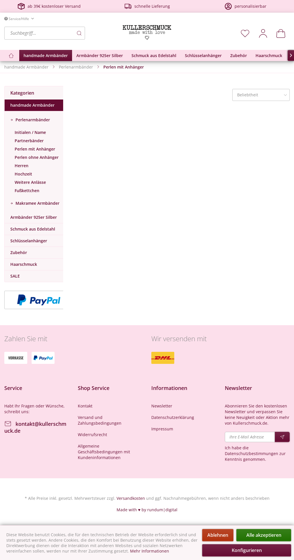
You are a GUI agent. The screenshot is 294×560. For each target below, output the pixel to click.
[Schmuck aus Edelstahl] (154, 55)
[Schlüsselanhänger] (203, 55)
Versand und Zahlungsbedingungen (99, 420)
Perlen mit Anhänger (35, 149)
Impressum (162, 429)
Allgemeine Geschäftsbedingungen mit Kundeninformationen (104, 451)
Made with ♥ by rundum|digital (147, 509)
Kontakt (85, 406)
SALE (15, 276)
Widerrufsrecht (92, 434)
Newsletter (161, 406)
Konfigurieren (247, 550)
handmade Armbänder (32, 105)
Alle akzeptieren (263, 535)
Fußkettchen (27, 190)
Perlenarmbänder (32, 119)
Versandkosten (131, 498)
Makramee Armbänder (36, 203)
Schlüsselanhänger (28, 240)
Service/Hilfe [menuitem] (17, 19)
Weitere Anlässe (30, 182)
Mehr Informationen (149, 551)
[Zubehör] (238, 55)
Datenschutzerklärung (172, 417)
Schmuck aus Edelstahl (32, 229)
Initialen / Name (30, 132)
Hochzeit (23, 174)
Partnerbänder (29, 140)
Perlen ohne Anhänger (37, 157)
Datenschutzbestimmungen (251, 453)
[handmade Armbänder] (45, 55)
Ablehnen (217, 535)
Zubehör (18, 252)
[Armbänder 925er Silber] (99, 55)
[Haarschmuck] (269, 55)
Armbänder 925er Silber (33, 217)
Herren (21, 165)
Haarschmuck (23, 264)
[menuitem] (62, 33)
